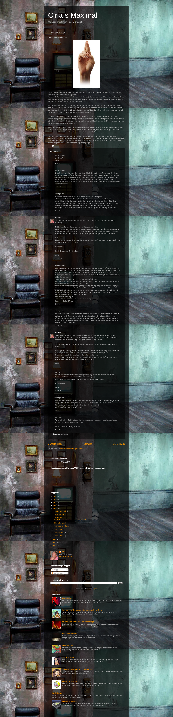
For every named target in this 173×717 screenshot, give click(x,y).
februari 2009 (59, 533)
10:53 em (58, 258)
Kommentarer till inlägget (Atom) (71, 449)
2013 (55, 496)
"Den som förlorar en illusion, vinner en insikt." (78, 669)
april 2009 (58, 517)
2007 (55, 543)
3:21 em (58, 304)
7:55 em (58, 187)
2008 (55, 540)
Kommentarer (57, 573)
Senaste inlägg (55, 444)
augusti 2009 (59, 514)
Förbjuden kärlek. (60, 523)
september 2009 (61, 511)
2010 (55, 505)
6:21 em (58, 429)
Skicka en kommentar (60, 434)
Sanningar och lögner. (61, 526)
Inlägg (55, 570)
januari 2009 (59, 536)
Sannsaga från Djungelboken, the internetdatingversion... (82, 610)
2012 (55, 499)
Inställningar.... (57, 693)
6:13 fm (57, 163)
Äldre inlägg (119, 444)
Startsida (88, 444)
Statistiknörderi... (68, 645)
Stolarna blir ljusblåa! (69, 701)
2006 (55, 546)
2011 (55, 502)
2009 (55, 508)
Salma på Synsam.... (69, 657)
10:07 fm (58, 410)
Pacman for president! (69, 681)
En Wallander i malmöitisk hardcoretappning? (70, 520)
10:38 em (58, 325)
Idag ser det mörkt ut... (70, 634)
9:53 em (58, 211)
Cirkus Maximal (72, 15)
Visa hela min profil (66, 557)
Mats (57, 217)
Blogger (94, 589)
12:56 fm (58, 391)
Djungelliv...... (66, 598)
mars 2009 (59, 530)
